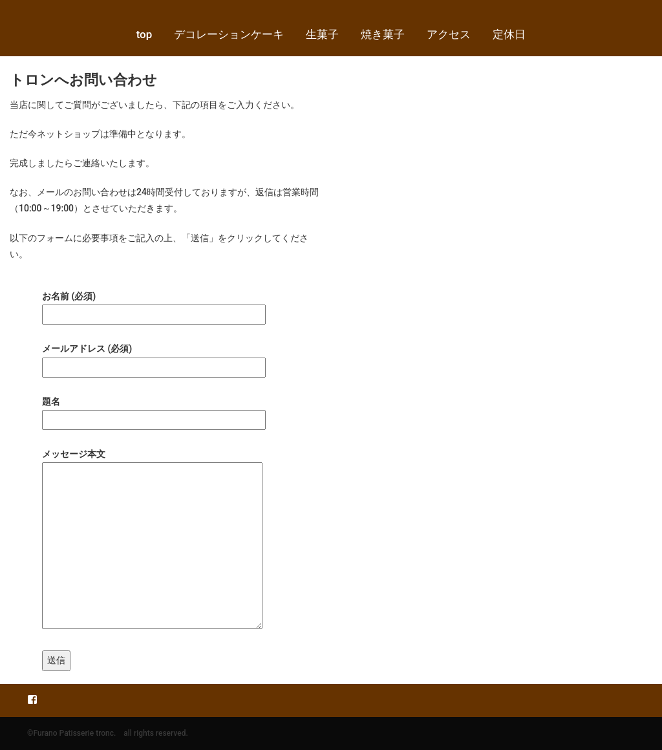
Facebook (32, 699)
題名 (154, 410)
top (144, 34)
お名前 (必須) (154, 305)
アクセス (449, 34)
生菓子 (322, 34)
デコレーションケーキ (229, 34)
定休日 (509, 34)
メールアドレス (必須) (154, 357)
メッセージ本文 (152, 540)
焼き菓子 (383, 34)
